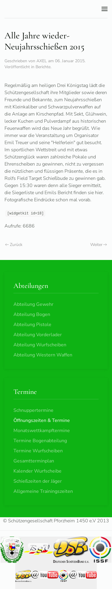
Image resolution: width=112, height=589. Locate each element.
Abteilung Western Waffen (42, 355)
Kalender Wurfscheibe (37, 471)
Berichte (43, 67)
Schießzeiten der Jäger (37, 481)
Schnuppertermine (33, 410)
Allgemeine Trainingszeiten (43, 491)
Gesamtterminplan (33, 461)
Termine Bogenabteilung (40, 440)
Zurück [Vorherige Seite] (13, 244)
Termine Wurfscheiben (38, 451)
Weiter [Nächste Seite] (98, 244)
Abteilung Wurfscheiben (39, 345)
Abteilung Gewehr (33, 304)
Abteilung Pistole (32, 324)
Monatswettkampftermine (41, 430)
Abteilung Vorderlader (37, 334)
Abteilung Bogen (31, 314)
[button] (105, 9)
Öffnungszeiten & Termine (41, 420)
